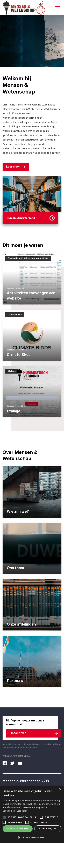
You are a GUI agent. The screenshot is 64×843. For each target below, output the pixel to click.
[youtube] (21, 763)
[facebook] (6, 763)
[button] (32, 837)
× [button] (60, 789)
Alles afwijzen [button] (48, 828)
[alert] (32, 814)
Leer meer (13, 166)
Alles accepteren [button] (17, 828)
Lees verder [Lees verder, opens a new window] (23, 810)
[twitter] (13, 763)
